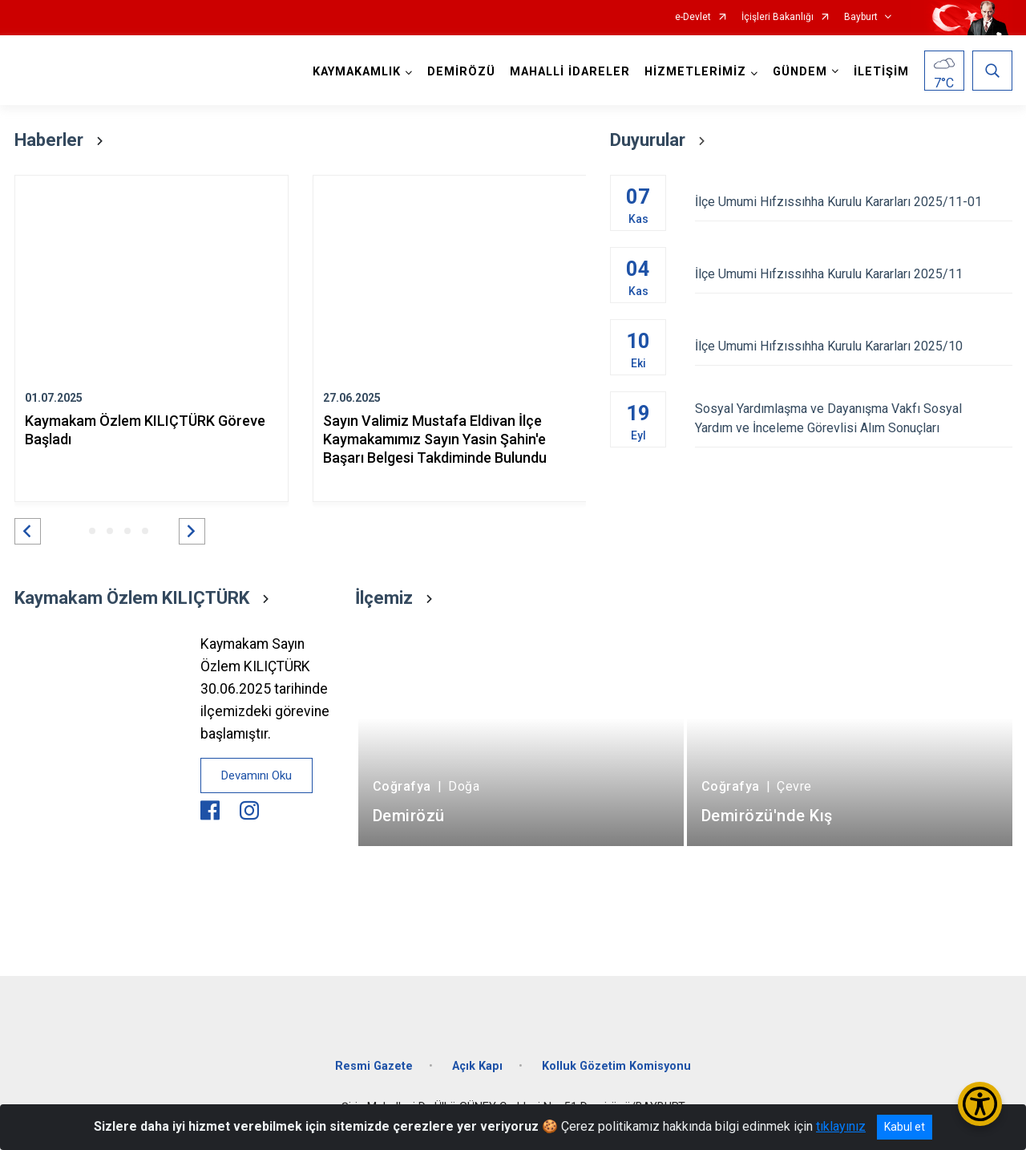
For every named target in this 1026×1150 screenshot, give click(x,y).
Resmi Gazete (374, 1066)
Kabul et (904, 1126)
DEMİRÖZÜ (461, 72)
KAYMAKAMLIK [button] (357, 72)
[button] (27, 531)
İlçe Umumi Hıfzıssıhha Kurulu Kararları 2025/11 (853, 273)
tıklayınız (841, 1126)
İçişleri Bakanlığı (777, 17)
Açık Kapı (477, 1066)
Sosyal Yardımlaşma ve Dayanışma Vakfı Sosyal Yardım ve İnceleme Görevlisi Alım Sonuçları (853, 418)
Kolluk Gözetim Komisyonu (616, 1066)
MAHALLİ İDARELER (570, 72)
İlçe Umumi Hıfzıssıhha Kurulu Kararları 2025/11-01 (853, 201)
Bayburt (861, 17)
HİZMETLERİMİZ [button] (695, 72)
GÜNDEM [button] (800, 72)
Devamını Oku (256, 775)
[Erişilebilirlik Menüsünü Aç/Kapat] (980, 1104)
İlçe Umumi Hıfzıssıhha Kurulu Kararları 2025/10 (853, 346)
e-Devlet (693, 17)
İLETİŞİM (881, 72)
